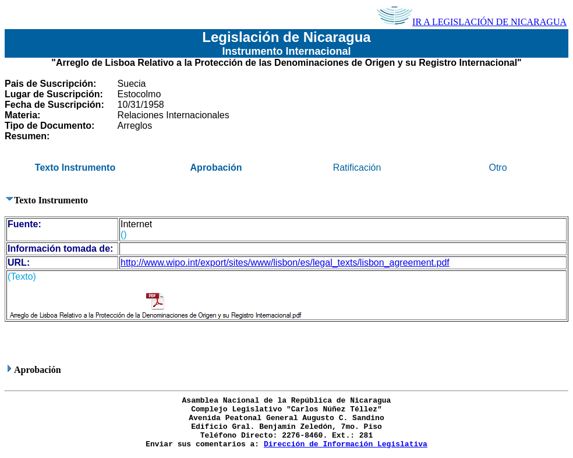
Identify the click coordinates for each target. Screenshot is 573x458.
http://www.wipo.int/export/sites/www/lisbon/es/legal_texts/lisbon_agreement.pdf (285, 262)
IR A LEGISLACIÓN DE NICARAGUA (472, 22)
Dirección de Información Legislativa (345, 444)
